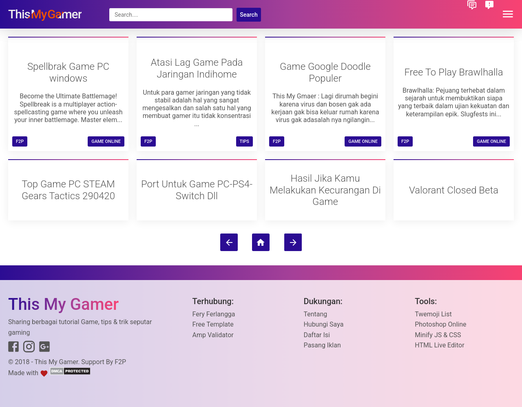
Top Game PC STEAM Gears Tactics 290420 (68, 190)
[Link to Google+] (44, 348)
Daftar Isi (316, 335)
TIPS (245, 141)
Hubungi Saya (323, 324)
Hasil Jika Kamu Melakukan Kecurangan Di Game (325, 190)
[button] (508, 14)
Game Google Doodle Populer (325, 72)
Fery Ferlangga (213, 314)
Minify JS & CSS (438, 335)
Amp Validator (213, 335)
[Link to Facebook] (13, 348)
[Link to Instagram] (29, 348)
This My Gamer (56, 362)
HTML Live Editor (439, 345)
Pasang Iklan (322, 345)
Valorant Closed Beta (453, 190)
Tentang (315, 314)
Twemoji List (433, 314)
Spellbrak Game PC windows (68, 72)
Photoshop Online (440, 324)
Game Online (106, 141)
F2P (120, 362)
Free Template (213, 324)
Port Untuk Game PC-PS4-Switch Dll (196, 190)
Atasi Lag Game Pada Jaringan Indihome (197, 68)
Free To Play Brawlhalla (453, 72)
